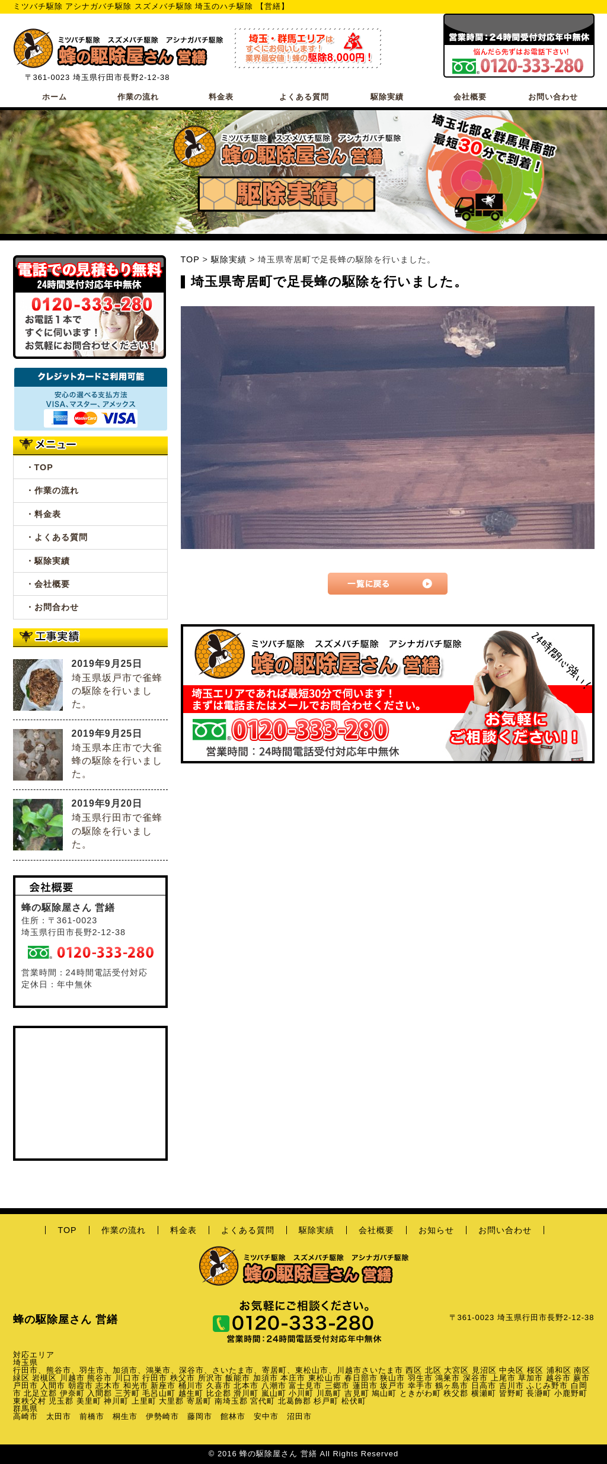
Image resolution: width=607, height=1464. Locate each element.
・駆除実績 (47, 561)
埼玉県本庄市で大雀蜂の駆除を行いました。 (117, 761)
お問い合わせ (553, 96)
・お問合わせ (52, 607)
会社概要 (470, 96)
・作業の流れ (52, 490)
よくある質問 (304, 96)
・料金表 (43, 514)
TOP (190, 259)
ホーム (54, 96)
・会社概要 (47, 584)
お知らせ (436, 1230)
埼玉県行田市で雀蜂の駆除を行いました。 (117, 831)
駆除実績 (387, 96)
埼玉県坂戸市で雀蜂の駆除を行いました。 (117, 691)
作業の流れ (138, 96)
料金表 (221, 96)
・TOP (39, 467)
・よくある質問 (56, 537)
